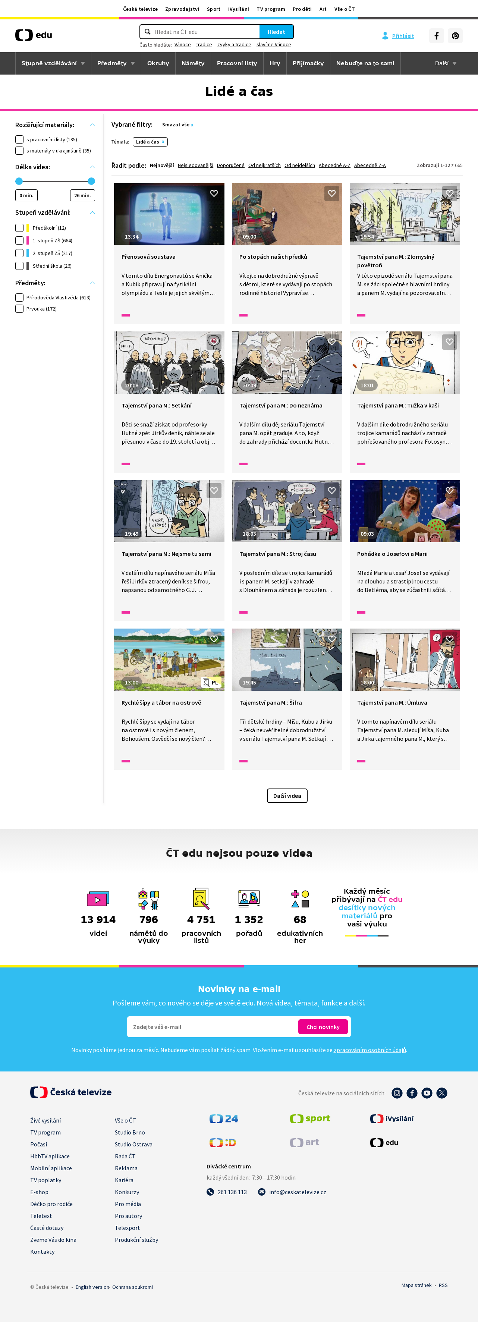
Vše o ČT (344, 9)
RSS (443, 1285)
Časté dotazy (46, 1227)
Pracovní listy (237, 63)
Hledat (276, 31)
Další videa (287, 795)
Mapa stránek (417, 1285)
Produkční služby (136, 1239)
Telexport (127, 1227)
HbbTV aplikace (50, 1156)
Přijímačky (308, 63)
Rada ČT (125, 1156)
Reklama (126, 1168)
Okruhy (158, 63)
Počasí (38, 1144)
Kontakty (42, 1251)
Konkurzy (127, 1192)
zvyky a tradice (234, 44)
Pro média (128, 1204)
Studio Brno (130, 1132)
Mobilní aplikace (51, 1168)
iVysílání (238, 9)
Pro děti (302, 9)
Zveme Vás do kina (53, 1239)
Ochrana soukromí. (132, 1287)
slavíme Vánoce (274, 44)
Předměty (112, 63)
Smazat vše (175, 124)
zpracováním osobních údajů (370, 1050)
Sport (214, 9)
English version (92, 1287)
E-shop (39, 1192)
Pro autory (128, 1215)
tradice (204, 44)
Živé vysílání (45, 1120)
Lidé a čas (147, 141)
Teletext (41, 1215)
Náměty (193, 63)
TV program (271, 9)
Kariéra (124, 1180)
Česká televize (140, 9)
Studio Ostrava (133, 1144)
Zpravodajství (182, 9)
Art (323, 9)
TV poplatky (45, 1180)
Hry (275, 63)
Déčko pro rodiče (51, 1204)
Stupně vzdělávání (49, 63)
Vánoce (182, 44)
